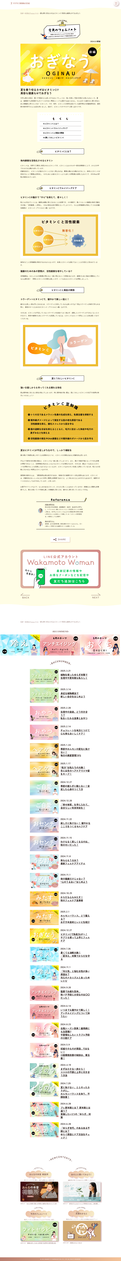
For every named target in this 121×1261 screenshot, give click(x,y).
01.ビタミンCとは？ (51, 124)
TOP (21, 13)
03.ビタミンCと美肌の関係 (53, 133)
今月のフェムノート (31, 13)
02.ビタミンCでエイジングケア (55, 128)
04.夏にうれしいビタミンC (53, 138)
